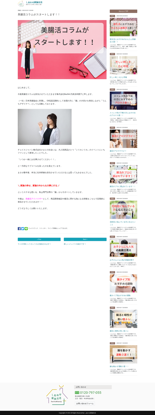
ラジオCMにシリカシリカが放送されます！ (34, 244)
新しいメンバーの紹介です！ (75, 244)
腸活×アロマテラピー (118, 151)
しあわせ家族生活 (34, 2)
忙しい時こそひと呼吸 (118, 77)
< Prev (39, 239)
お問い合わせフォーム (85, 403)
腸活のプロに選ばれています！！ (123, 186)
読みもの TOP (123, 11)
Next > (85, 239)
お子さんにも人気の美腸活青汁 (122, 260)
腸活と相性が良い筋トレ (119, 331)
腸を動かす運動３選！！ (119, 366)
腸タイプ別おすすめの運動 (120, 295)
